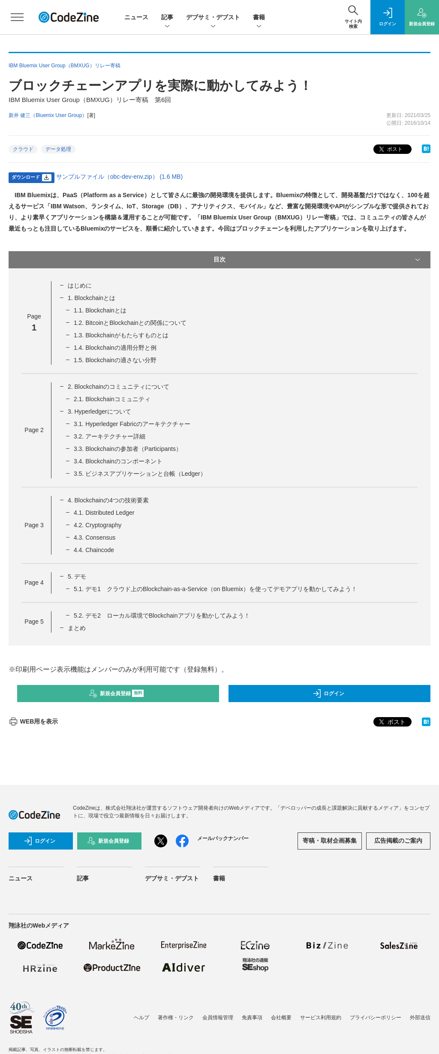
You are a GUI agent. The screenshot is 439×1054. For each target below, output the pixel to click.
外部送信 (420, 1018)
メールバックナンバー (223, 838)
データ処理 (58, 149)
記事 (167, 18)
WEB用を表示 (33, 721)
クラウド (23, 149)
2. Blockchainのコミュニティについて (118, 386)
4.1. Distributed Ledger (104, 512)
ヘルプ (141, 1018)
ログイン (328, 693)
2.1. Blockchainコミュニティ (112, 399)
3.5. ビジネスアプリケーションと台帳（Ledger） (140, 473)
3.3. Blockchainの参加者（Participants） (128, 448)
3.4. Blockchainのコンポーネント (118, 461)
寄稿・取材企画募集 (330, 840)
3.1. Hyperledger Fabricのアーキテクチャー (132, 423)
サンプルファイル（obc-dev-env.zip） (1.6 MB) (119, 176)
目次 (317, 259)
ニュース (136, 17)
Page (33, 429)
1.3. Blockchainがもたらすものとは (121, 335)
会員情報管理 (217, 1018)
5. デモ (77, 576)
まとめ (77, 628)
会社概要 (281, 1018)
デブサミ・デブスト (213, 18)
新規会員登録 (116, 693)
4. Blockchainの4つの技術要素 (108, 500)
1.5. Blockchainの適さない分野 (115, 360)
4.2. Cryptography (97, 525)
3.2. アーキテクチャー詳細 (109, 436)
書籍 (259, 18)
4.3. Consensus (94, 537)
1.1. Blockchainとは (100, 310)
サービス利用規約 (320, 1018)
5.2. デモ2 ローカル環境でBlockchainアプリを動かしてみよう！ (162, 615)
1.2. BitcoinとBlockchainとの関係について (130, 322)
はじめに (80, 285)
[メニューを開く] (17, 17)
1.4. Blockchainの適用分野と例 (115, 347)
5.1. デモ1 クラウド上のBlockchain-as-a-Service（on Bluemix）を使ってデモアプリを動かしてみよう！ (215, 589)
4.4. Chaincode (94, 550)
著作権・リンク (176, 1018)
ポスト (390, 149)
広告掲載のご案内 (398, 840)
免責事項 (252, 1018)
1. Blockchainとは (91, 297)
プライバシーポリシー (375, 1018)
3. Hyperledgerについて (99, 411)
